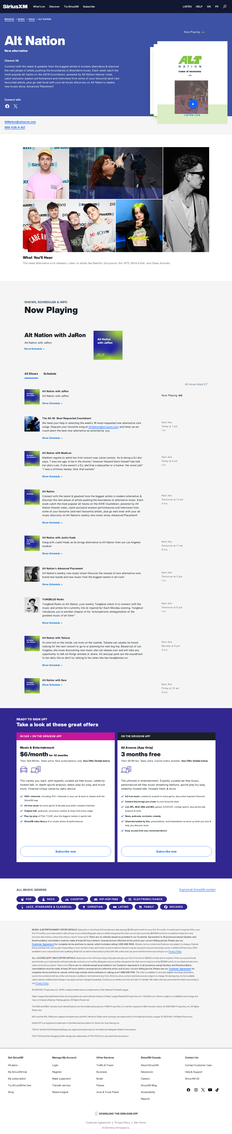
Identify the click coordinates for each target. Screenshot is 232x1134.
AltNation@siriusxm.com (20, 122)
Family (146, 907)
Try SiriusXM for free (19, 1085)
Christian (92, 907)
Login (55, 1065)
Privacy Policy (174, 951)
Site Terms (140, 1122)
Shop (11, 1092)
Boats (99, 1078)
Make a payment (61, 1078)
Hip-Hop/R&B (105, 899)
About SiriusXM (150, 1065)
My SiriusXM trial (17, 1072)
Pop (25, 899)
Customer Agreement (43, 944)
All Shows (31, 374)
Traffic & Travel (104, 1065)
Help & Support (193, 1072)
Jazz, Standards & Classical (45, 907)
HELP (199, 6)
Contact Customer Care (198, 1065)
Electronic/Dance (145, 899)
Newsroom (147, 1072)
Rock (32, 19)
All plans (13, 1065)
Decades (173, 907)
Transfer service (61, 1085)
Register (57, 1072)
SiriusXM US (192, 1078)
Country (74, 899)
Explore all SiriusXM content (197, 889)
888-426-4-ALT (15, 127)
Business (101, 1072)
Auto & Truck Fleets (107, 1092)
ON (209, 6)
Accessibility (148, 1092)
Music (21, 19)
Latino (120, 907)
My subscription (17, 1078)
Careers (145, 1078)
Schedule (50, 374)
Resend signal (60, 1092)
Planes (100, 1085)
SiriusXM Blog (149, 1085)
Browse (9, 19)
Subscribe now (65, 851)
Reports (145, 1099)
